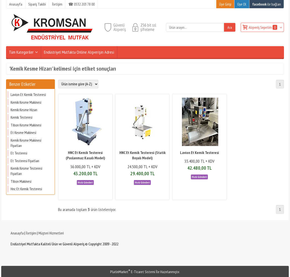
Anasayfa (17, 233)
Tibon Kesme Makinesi (26, 125)
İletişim (31, 233)
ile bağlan (266, 4)
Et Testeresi (19, 153)
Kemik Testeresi (21, 117)
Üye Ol (241, 4)
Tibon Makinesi (21, 181)
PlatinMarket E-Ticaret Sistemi (132, 271)
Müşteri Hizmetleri (51, 233)
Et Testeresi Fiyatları (25, 160)
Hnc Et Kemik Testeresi (26, 188)
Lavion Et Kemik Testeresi (28, 94)
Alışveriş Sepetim (263, 27)
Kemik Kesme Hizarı (24, 109)
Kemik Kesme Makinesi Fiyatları (26, 143)
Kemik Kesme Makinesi (26, 102)
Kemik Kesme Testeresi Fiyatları (26, 171)
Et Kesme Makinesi (23, 132)
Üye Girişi (225, 4)
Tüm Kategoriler (21, 52)
